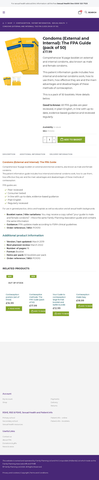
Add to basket (73, 139)
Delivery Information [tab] (61, 154)
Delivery (54, 402)
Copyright (24, 473)
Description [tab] (9, 154)
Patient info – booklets (60, 421)
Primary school (9, 418)
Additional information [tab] (32, 154)
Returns (54, 406)
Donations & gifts (10, 443)
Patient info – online (59, 418)
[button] (5, 12)
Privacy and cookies (11, 473)
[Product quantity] (49, 140)
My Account (8, 399)
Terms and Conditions (39, 473)
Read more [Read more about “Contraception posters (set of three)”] (15, 309)
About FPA (7, 440)
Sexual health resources (13, 424)
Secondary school (10, 421)
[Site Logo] (19, 12)
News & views (8, 447)
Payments (55, 399)
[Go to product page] (14, 283)
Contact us (7, 437)
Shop (5, 402)
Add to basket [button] (40, 311)
